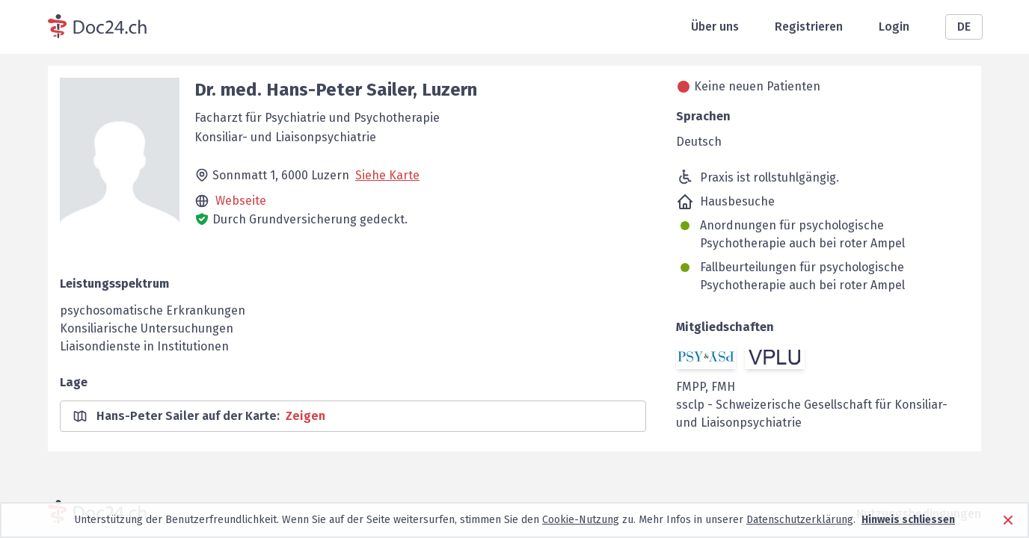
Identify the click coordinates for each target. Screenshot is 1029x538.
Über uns (715, 26)
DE (964, 26)
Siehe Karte (387, 175)
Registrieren (809, 26)
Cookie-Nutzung (580, 519)
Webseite (240, 201)
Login (894, 26)
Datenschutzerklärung (799, 519)
